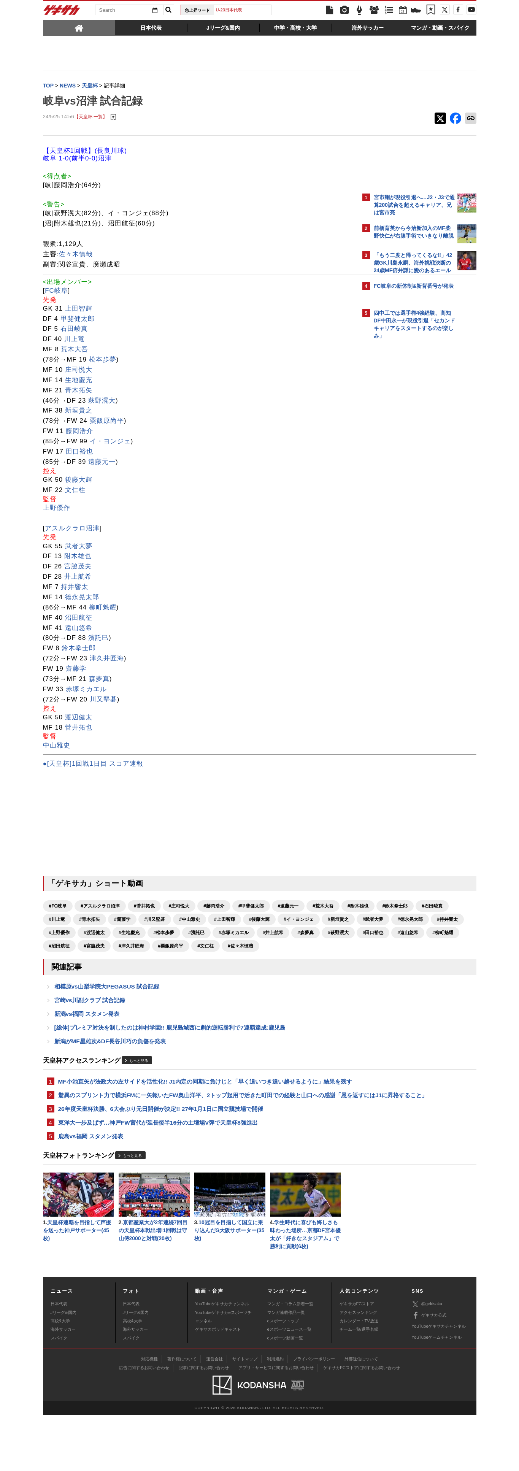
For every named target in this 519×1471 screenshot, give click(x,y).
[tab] (79, 27)
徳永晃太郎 (82, 597)
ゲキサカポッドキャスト (218, 1385)
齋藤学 (76, 669)
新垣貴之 (78, 411)
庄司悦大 (78, 370)
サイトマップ (244, 1415)
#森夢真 (271, 946)
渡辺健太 (78, 718)
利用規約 (275, 1415)
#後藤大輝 (94, 933)
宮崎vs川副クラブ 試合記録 (89, 1029)
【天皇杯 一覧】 (90, 117)
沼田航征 (78, 618)
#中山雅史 (298, 920)
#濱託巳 (162, 946)
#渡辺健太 (59, 946)
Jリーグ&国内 (63, 1368)
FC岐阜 (56, 291)
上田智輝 (78, 309)
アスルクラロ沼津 (72, 529)
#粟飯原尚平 (275, 960)
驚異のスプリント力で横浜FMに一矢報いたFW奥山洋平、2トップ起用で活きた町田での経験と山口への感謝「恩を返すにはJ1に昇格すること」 (197, 1141)
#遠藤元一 (288, 906)
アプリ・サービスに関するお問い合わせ (276, 1424)
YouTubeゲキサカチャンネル (222, 1360)
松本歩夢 (102, 360)
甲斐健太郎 (77, 319)
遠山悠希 (78, 628)
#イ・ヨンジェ (134, 933)
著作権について (182, 1415)
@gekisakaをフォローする (404, 458)
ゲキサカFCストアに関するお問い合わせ (361, 1424)
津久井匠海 (107, 659)
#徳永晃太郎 (245, 933)
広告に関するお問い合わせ (144, 1424)
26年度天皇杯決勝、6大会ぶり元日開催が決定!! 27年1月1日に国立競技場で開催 (160, 1160)
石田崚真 (74, 329)
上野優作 (56, 508)
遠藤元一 (102, 462)
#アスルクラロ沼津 (100, 906)
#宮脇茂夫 (198, 960)
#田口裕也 (59, 960)
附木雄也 (78, 556)
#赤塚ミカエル (199, 946)
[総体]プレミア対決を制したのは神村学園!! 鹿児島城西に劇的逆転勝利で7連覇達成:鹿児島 (170, 1058)
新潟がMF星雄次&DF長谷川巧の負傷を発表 (110, 1073)
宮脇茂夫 (78, 567)
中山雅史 (56, 746)
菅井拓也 (78, 728)
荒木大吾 (74, 350)
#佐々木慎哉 (62, 973)
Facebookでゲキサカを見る (405, 474)
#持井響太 (282, 933)
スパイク (59, 1394)
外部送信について (361, 1415)
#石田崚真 (133, 920)
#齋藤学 (231, 920)
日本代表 (59, 1360)
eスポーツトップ (283, 1377)
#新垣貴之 (173, 933)
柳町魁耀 (102, 608)
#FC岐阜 (58, 906)
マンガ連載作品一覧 (286, 1368)
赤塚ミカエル (86, 689)
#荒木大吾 (323, 906)
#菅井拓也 (144, 906)
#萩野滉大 (303, 946)
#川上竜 (166, 920)
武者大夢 (78, 547)
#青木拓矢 (198, 920)
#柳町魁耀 (129, 960)
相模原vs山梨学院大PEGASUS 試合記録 (107, 1015)
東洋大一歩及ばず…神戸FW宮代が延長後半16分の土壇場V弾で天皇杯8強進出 (158, 1174)
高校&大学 (60, 1377)
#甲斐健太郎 (251, 906)
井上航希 (78, 577)
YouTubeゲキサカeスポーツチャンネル (223, 1372)
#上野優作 (316, 933)
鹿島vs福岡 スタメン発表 (90, 1189)
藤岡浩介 (79, 431)
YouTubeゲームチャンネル (437, 1393)
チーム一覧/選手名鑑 (359, 1385)
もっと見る (138, 1092)
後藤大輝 (78, 480)
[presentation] (79, 27)
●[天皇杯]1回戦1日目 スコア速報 (93, 764)
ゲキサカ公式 (429, 1372)
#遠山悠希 (94, 960)
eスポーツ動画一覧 (285, 1394)
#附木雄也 (59, 920)
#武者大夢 (207, 933)
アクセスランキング (358, 1368)
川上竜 (74, 339)
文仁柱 (75, 490)
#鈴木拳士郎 (96, 920)
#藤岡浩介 (213, 906)
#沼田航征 (164, 960)
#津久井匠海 (236, 960)
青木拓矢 (78, 391)
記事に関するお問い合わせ (204, 1424)
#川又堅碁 (264, 920)
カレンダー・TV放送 (359, 1377)
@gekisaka (427, 1360)
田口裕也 (79, 452)
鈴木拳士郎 (79, 648)
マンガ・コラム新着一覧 (290, 1360)
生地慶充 (78, 380)
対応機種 (149, 1415)
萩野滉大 (102, 401)
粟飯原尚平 (107, 421)
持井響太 (74, 587)
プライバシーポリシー (314, 1415)
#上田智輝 (59, 933)
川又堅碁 (103, 700)
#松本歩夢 (129, 946)
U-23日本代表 (245, 10)
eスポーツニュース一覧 (289, 1385)
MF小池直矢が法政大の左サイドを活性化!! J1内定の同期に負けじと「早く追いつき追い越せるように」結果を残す (199, 1118)
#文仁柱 (310, 960)
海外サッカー (63, 1385)
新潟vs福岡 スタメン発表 (86, 1044)
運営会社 (214, 1415)
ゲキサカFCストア (357, 1360)
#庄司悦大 (179, 906)
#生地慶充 (94, 946)
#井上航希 (238, 946)
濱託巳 (98, 638)
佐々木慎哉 (76, 255)
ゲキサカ (62, 12)
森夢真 (99, 679)
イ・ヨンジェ (110, 442)
